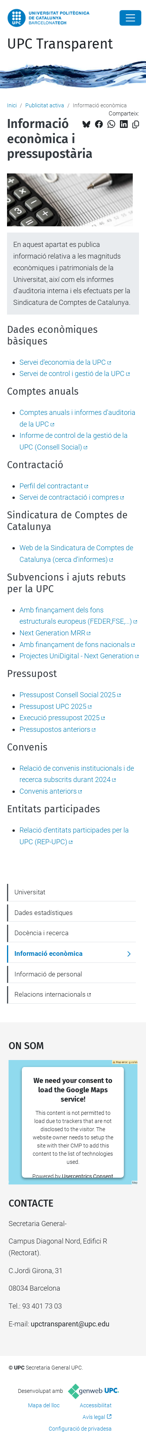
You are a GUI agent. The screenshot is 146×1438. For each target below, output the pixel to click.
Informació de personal (48, 974)
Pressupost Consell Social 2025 (67, 695)
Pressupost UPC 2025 (52, 706)
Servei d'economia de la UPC (62, 362)
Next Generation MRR (52, 633)
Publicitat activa (44, 105)
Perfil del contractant (51, 486)
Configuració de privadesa (80, 1429)
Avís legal (94, 1417)
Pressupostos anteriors (54, 729)
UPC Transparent (60, 43)
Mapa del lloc (44, 1405)
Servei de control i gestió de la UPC (72, 373)
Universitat (29, 892)
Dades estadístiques (43, 913)
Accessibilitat (96, 1405)
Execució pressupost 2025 (59, 718)
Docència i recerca (41, 933)
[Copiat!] (135, 124)
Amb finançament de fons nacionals (74, 644)
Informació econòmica (48, 953)
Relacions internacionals (50, 994)
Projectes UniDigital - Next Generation (76, 656)
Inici (12, 105)
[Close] (130, 18)
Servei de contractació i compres (69, 497)
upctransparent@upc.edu (70, 1324)
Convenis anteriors (48, 791)
